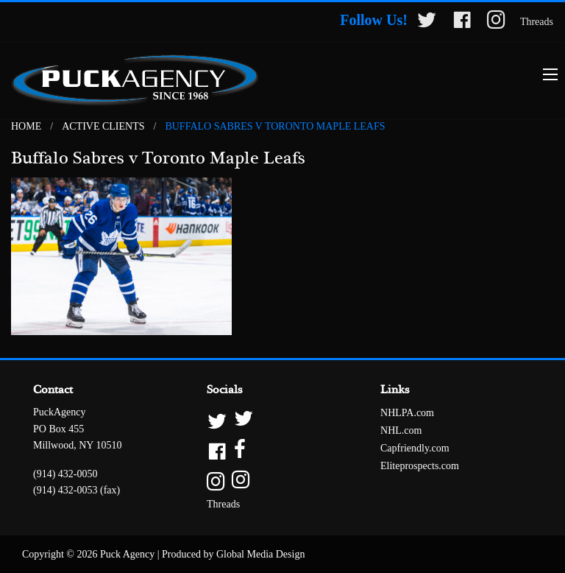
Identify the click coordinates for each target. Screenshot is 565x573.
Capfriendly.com (414, 448)
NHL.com (401, 430)
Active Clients (103, 126)
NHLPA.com (407, 412)
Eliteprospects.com (419, 465)
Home (26, 126)
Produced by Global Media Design (233, 554)
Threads (536, 21)
